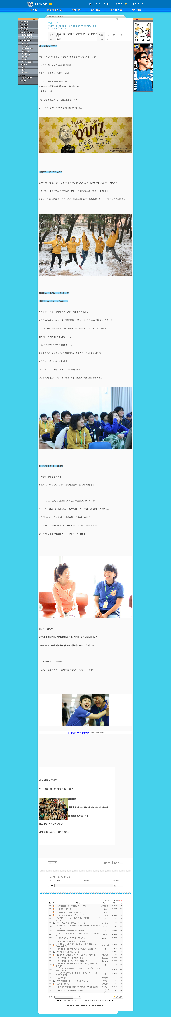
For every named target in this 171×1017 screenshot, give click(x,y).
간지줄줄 (105, 915)
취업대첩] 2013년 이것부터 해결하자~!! (70, 912)
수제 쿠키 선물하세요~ (65, 909)
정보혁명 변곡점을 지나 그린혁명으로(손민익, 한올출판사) (76, 948)
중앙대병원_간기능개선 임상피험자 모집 (70, 930)
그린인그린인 (104, 945)
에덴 (104, 930)
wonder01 (105, 938)
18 (92, 1000)
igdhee (105, 909)
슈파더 (105, 912)
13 (81, 1000)
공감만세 (105, 987)
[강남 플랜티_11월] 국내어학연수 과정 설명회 (72, 961)
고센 (104, 941)
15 (86, 1000)
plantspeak (105, 958)
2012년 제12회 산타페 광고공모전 (68, 952)
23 (103, 1000)
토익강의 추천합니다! (64, 984)
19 (94, 1000)
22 (100, 1000)
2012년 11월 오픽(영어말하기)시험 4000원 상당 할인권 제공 (76, 955)
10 (75, 1000)
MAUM (105, 934)
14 (84, 1000)
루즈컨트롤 (105, 955)
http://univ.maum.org (97, 732)
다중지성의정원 (104, 990)
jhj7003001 (105, 984)
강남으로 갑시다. (62, 978)
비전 (104, 948)
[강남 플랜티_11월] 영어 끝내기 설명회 (70, 958)
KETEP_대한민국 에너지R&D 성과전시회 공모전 (72, 981)
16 (88, 1000)
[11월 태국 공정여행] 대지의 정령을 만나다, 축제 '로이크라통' (77, 987)
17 (90, 1000)
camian (105, 952)
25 (107, 1000)
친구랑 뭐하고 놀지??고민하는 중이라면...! (71, 938)
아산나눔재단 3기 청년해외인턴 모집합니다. (71, 941)
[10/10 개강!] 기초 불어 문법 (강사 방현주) (71, 990)
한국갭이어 (105, 906)
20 (96, 1000)
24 (105, 1000)
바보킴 (105, 981)
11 (77, 1000)
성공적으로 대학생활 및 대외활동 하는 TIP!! (71, 906)
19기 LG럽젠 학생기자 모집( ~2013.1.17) (70, 915)
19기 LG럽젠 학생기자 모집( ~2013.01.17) (71, 923)
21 (98, 1000)
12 (79, 1000)
